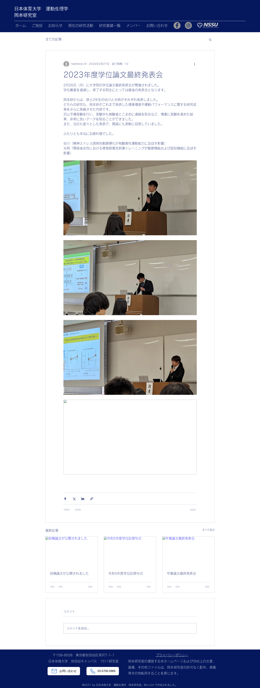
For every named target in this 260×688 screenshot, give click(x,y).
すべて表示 (208, 530)
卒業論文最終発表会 (181, 573)
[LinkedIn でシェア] (83, 498)
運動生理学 (57, 8)
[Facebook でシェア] (65, 498)
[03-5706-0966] (102, 671)
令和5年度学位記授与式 (125, 573)
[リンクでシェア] (91, 498)
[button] (210, 39)
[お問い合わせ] (64, 671)
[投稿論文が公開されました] (72, 551)
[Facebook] (177, 25)
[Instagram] (188, 25)
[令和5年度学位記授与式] (130, 551)
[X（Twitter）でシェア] (74, 498)
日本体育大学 (30, 8)
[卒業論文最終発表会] (189, 551)
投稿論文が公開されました (69, 573)
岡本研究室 (25, 15)
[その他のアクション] (194, 64)
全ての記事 (53, 39)
